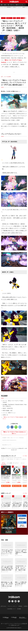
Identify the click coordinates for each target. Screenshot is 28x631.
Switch (5, 4)
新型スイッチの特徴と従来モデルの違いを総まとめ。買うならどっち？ (20, 584)
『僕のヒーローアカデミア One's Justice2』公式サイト (14, 432)
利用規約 (20, 606)
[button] (22, 519)
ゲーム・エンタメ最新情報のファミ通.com (8, 7)
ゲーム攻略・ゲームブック (13, 463)
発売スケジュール (19, 4)
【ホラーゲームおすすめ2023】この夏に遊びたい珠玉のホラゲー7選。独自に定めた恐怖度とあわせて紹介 (7, 568)
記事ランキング (6, 493)
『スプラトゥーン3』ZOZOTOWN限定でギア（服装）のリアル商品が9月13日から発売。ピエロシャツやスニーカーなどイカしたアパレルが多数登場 (17, 504)
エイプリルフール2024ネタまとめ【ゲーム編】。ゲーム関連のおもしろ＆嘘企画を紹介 (21, 552)
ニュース (19, 7)
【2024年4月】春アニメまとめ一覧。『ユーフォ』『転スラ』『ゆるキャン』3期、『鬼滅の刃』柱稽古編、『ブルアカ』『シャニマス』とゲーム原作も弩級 (20, 568)
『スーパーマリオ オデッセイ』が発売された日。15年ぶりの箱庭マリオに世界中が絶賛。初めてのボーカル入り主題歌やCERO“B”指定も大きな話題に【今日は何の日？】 (6, 504)
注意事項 (25, 606)
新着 (2, 4)
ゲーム (3, 463)
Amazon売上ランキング (8, 456)
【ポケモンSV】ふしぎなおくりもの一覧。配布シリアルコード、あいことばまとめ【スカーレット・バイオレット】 (7, 552)
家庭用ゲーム (24, 7)
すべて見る (25, 455)
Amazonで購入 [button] (6, 486)
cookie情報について (11, 609)
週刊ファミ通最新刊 (7, 512)
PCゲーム (12, 4)
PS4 (14, 18)
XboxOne (23, 18)
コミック (22, 463)
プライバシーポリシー (12, 606)
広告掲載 (19, 609)
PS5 (8, 4)
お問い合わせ (3, 606)
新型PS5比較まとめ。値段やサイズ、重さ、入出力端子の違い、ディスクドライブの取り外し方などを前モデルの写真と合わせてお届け (6, 584)
